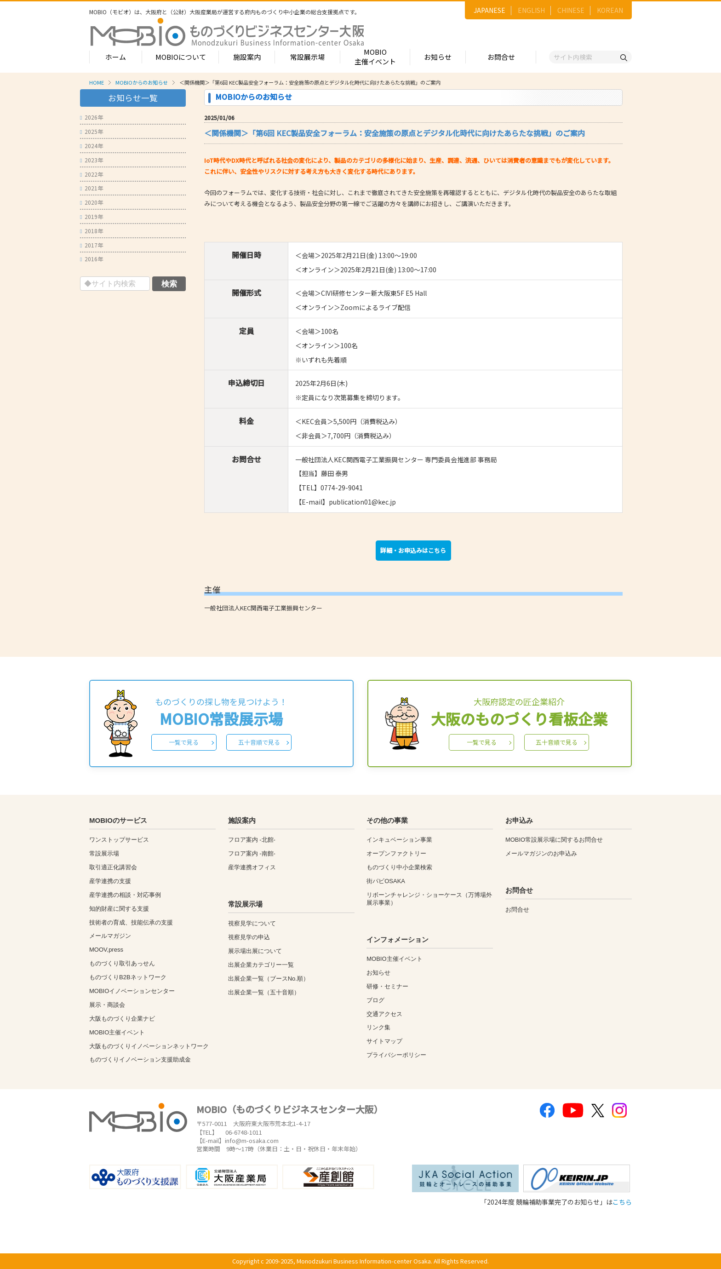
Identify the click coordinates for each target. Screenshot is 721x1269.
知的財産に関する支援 (119, 908)
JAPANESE (489, 10)
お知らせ (438, 57)
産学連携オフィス (252, 867)
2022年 (91, 174)
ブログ (375, 1000)
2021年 (91, 188)
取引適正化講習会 (113, 867)
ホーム (115, 57)
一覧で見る (184, 742)
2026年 (91, 117)
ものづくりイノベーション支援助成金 (140, 1059)
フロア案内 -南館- (251, 853)
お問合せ (501, 57)
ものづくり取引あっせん (122, 963)
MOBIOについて (180, 57)
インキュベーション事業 (399, 839)
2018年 (91, 231)
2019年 (91, 216)
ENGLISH (531, 10)
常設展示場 (307, 57)
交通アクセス (384, 1014)
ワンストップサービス (119, 839)
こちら (622, 1201)
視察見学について (252, 923)
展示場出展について (255, 950)
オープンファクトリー (396, 853)
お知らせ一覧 (133, 97)
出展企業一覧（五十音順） (264, 992)
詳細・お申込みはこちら (413, 550)
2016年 (91, 259)
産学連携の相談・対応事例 (125, 894)
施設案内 (247, 57)
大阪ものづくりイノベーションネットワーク (149, 1046)
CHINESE (570, 10)
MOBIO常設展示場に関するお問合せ (554, 839)
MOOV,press (106, 949)
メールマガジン (110, 935)
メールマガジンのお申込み (541, 853)
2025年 (91, 131)
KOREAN (610, 10)
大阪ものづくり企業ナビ (122, 1018)
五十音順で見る (259, 742)
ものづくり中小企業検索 (399, 867)
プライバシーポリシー (396, 1054)
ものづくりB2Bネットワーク (127, 977)
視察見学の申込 (249, 937)
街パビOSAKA (385, 881)
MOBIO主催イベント (375, 56)
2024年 (91, 145)
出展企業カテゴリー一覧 (261, 964)
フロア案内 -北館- (251, 839)
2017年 (91, 245)
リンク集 (378, 1027)
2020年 (91, 202)
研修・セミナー (387, 986)
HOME (96, 82)
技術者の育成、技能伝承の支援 (131, 922)
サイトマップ (384, 1041)
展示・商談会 (107, 1004)
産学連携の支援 (110, 881)
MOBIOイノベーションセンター (132, 991)
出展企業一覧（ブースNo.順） (268, 978)
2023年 (91, 160)
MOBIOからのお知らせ (141, 82)
